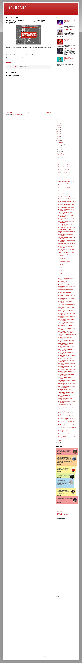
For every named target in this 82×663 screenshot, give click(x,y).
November (61, 142)
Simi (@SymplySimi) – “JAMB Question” (66, 410)
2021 (58, 129)
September (61, 144)
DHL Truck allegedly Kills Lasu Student (66, 369)
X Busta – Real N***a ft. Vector (64, 229)
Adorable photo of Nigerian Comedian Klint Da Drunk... (66, 375)
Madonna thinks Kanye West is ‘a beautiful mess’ (65, 191)
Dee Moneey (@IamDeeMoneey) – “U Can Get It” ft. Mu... (66, 425)
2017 (58, 136)
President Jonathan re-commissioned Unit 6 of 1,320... (66, 320)
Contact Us (59, 513)
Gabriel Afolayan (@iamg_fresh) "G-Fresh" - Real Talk (65, 416)
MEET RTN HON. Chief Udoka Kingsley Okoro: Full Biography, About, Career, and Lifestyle (62, 482)
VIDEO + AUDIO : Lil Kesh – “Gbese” (66, 252)
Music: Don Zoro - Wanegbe (69, 48)
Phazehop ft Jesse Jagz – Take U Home (66, 227)
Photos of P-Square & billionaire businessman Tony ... (65, 185)
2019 (58, 133)
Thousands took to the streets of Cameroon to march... (65, 158)
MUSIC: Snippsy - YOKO (63, 284)
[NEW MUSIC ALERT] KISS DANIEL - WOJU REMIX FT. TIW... (66, 164)
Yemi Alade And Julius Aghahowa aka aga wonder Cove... (66, 213)
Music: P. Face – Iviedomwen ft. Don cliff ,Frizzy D (68, 58)
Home (29, 112)
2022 (58, 127)
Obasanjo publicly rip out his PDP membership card (65, 399)
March (60, 151)
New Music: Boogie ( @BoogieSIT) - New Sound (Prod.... (66, 350)
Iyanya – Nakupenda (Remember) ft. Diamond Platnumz (66, 344)
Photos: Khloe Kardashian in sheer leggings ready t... (65, 216)
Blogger (46, 655)
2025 (58, 122)
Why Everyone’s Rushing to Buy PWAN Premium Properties (63, 468)
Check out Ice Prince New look (64, 404)
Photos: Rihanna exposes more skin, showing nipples (66, 293)
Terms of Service (60, 511)
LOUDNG (16, 7)
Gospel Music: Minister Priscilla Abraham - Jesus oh (70, 30)
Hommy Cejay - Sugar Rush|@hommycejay (63, 431)
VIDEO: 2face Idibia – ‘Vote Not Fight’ (66, 207)
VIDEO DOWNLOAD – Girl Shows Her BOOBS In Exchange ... (66, 182)
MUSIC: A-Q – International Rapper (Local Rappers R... (65, 353)
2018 (58, 135)
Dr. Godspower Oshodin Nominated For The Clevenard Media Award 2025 (63, 492)
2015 (58, 140)
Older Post (48, 112)
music (23, 68)
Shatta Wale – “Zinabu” (63, 277)
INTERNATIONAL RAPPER (17, 68)
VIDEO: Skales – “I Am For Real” (65, 406)
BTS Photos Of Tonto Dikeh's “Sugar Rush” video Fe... (66, 205)
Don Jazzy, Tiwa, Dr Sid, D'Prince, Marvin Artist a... (65, 155)
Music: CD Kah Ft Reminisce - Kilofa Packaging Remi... (66, 282)
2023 (58, 125)
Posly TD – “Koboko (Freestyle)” (65, 358)
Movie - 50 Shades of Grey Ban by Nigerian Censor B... (65, 311)
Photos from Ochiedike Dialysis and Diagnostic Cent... (65, 170)
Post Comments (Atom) (17, 114)
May (60, 147)
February (61, 153)
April (60, 149)
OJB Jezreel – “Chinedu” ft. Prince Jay (66, 275)
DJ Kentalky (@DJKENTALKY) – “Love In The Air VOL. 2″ (66, 419)
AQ (10, 68)
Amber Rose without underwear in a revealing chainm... (65, 290)
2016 (58, 138)
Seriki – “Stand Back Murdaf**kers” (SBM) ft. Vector (65, 225)
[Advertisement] (60, 93)
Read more (59, 453)
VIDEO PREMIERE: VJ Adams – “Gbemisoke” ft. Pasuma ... (65, 261)
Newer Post (9, 112)
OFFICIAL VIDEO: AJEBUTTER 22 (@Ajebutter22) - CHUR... (65, 279)
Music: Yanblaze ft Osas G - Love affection (69, 21)
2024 (58, 123)
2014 (58, 442)
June (60, 145)
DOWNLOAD (9, 62)
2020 (58, 131)
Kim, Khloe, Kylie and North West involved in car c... (65, 326)
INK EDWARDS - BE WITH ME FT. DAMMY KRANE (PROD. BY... (65, 332)
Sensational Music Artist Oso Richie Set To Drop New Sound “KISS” (64, 450)
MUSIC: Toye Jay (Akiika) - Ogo (63, 475)
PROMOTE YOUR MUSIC (62, 514)
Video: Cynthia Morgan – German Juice (66, 196)
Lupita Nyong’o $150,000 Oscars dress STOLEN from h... (66, 188)
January (60, 440)
